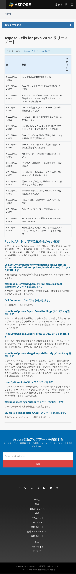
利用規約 (41, 570)
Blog (37, 542)
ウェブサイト (37, 546)
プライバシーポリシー (29, 570)
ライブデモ (37, 522)
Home (8, 13)
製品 (37, 504)
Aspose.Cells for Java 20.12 (37, 51)
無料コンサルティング (37, 531)
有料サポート (37, 536)
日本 (58, 4)
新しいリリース (37, 508)
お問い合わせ (50, 570)
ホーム (37, 499)
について (37, 551)
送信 (38, 463)
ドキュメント (37, 517)
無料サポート (37, 526)
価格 (37, 513)
